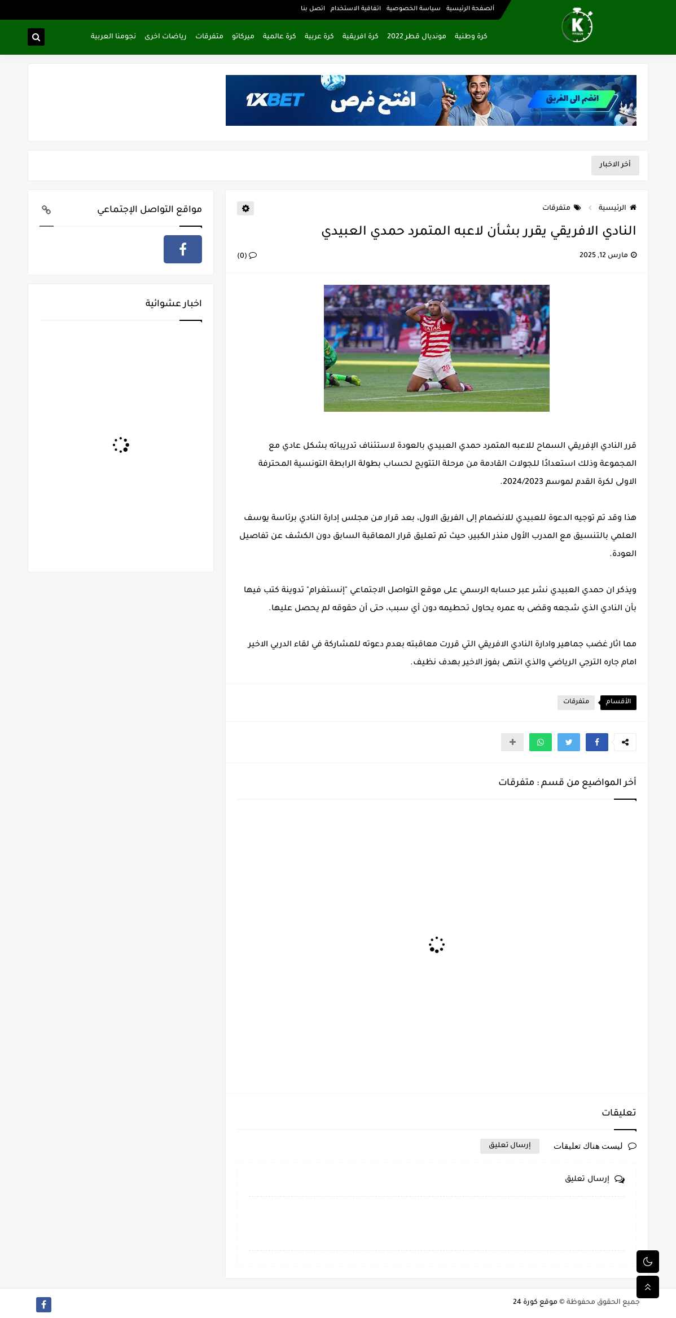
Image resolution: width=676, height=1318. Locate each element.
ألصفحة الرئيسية (470, 9)
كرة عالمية (279, 37)
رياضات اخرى (165, 37)
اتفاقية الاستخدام (356, 9)
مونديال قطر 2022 (416, 37)
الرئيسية (618, 209)
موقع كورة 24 (535, 1303)
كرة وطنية (471, 37)
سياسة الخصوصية (414, 9)
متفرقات (209, 37)
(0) (247, 257)
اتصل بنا (313, 9)
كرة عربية (319, 37)
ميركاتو (243, 37)
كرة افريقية (361, 37)
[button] (597, 742)
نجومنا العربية (113, 37)
